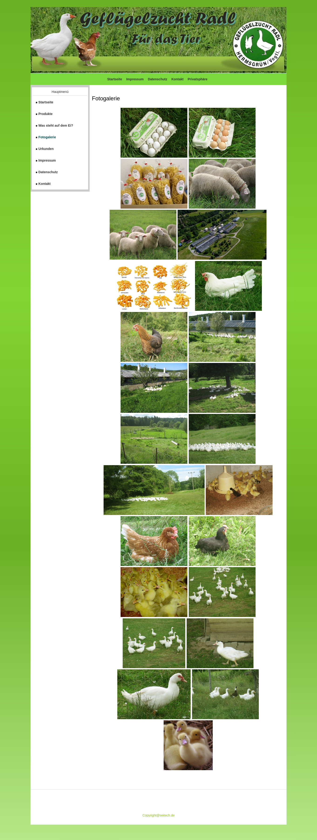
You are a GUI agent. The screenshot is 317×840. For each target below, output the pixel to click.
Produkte (44, 114)
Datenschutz (157, 79)
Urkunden (45, 149)
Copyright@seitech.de (158, 815)
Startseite (114, 79)
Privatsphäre (198, 79)
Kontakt (177, 79)
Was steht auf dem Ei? (54, 125)
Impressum (135, 79)
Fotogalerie (46, 137)
